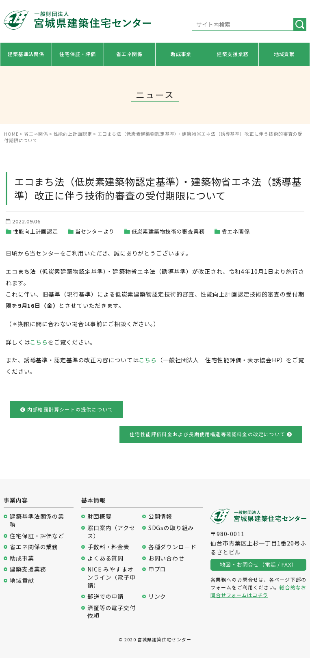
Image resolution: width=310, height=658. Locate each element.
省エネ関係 (129, 53)
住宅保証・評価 (77, 53)
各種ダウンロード (172, 547)
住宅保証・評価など (37, 536)
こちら (39, 342)
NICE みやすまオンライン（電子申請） (111, 577)
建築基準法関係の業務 (37, 520)
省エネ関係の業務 (34, 547)
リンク (157, 596)
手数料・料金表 (108, 547)
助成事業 (181, 53)
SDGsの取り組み (171, 528)
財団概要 (99, 516)
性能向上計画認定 (35, 231)
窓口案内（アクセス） (111, 532)
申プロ (157, 569)
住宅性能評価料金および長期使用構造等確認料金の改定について (211, 434)
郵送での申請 (105, 596)
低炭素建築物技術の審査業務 (168, 231)
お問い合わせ (166, 558)
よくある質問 (105, 558)
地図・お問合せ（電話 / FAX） (258, 564)
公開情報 (160, 516)
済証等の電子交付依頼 (111, 612)
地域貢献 (284, 53)
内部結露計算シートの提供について (66, 409)
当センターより (95, 231)
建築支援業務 (232, 53)
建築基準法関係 (26, 53)
